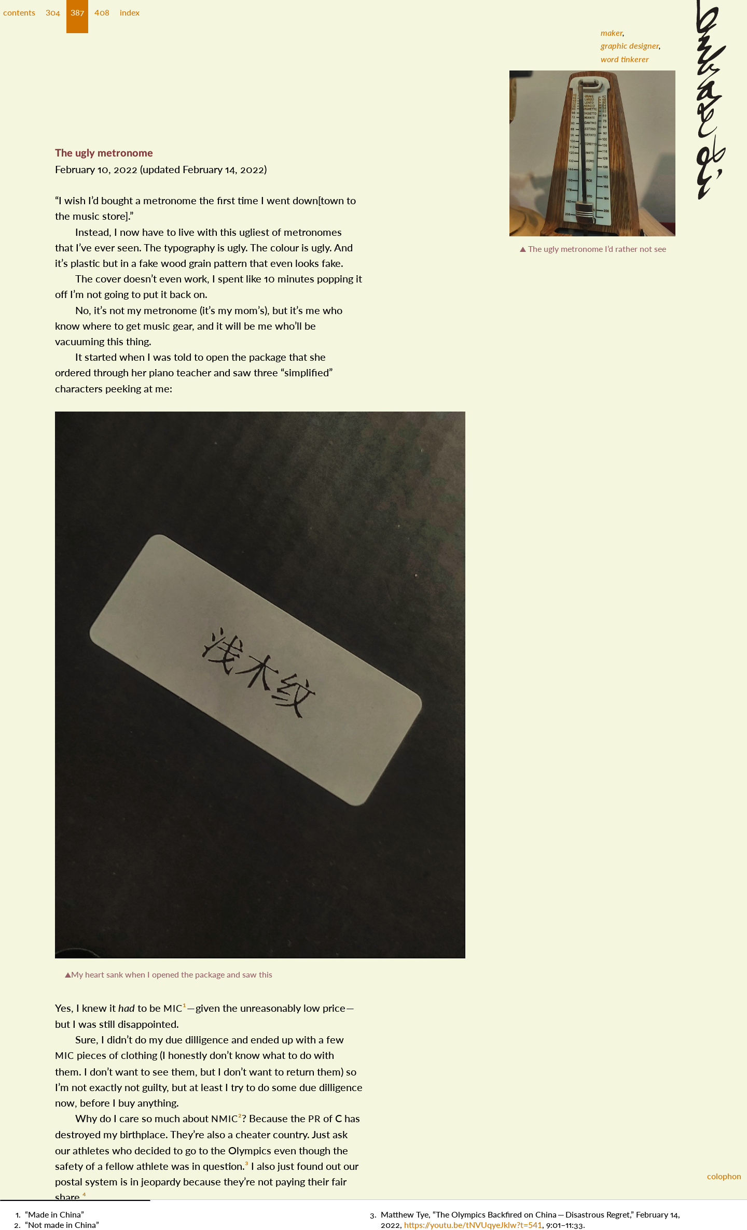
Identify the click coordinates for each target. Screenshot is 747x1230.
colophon (724, 1176)
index (130, 12)
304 (53, 12)
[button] (53, 16)
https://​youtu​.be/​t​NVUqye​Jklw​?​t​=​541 (473, 1224)
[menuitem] (611, 32)
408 (101, 12)
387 (77, 12)
